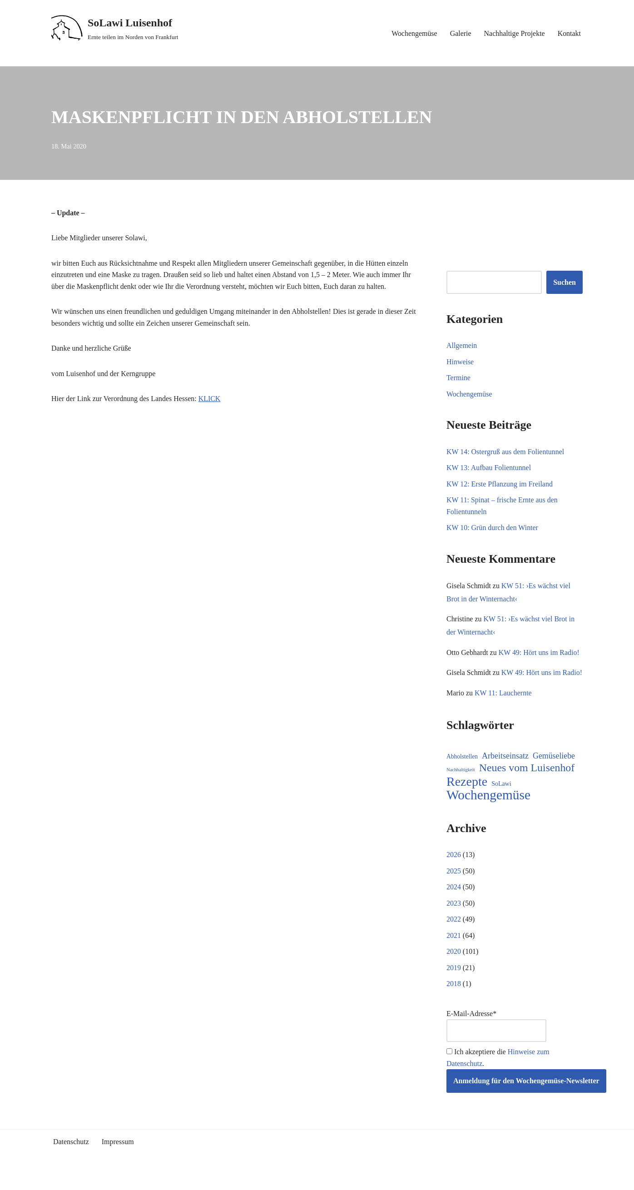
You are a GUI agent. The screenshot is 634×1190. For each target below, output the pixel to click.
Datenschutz (71, 1156)
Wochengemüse (414, 33)
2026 (453, 869)
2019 (453, 982)
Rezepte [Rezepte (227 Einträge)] (466, 795)
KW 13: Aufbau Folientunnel (488, 468)
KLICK (210, 399)
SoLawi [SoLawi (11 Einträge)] (501, 797)
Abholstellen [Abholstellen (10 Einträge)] (462, 770)
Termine (458, 378)
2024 (453, 901)
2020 (453, 965)
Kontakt (569, 33)
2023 (453, 917)
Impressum (118, 1156)
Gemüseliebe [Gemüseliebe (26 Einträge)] (554, 769)
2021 (453, 949)
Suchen (564, 282)
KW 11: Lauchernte (503, 706)
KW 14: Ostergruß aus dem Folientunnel (505, 452)
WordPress (133, 1178)
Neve (59, 1178)
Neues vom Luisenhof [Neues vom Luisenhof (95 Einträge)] (527, 782)
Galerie (460, 33)
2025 (453, 884)
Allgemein (461, 345)
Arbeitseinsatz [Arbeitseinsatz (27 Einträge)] (505, 769)
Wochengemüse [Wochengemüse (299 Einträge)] (488, 809)
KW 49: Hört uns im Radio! (539, 653)
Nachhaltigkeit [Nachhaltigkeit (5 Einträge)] (460, 783)
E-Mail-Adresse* (496, 1040)
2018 (453, 998)
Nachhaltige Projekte (514, 33)
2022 (453, 933)
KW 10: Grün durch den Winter (492, 528)
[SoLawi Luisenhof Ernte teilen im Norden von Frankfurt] (114, 29)
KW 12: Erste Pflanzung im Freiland (499, 484)
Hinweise (460, 362)
